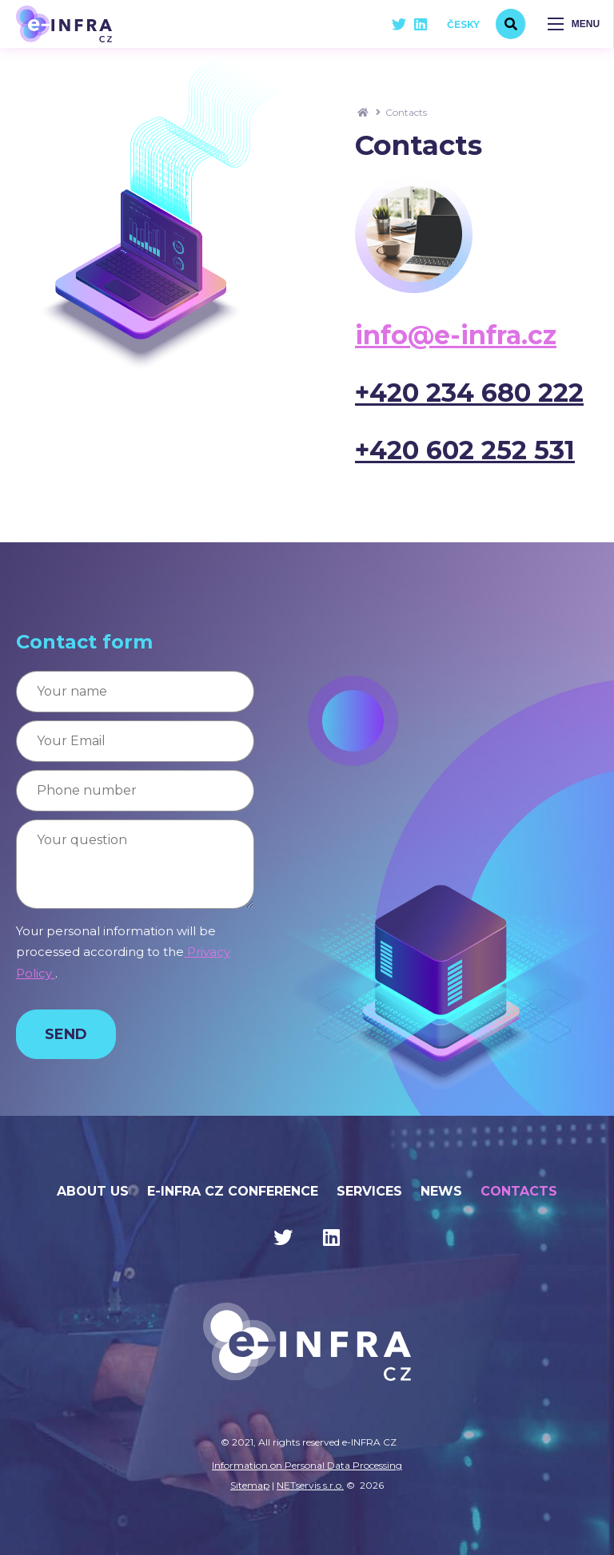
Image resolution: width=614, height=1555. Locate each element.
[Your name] (135, 691)
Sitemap (249, 1485)
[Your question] (135, 864)
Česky (463, 24)
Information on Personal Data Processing (307, 1465)
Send (66, 1034)
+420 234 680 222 (469, 392)
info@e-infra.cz (455, 335)
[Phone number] (135, 790)
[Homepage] (363, 112)
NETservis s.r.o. (310, 1485)
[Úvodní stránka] (64, 24)
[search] (511, 24)
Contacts (406, 112)
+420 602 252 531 (465, 450)
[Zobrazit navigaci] (574, 24)
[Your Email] (135, 741)
